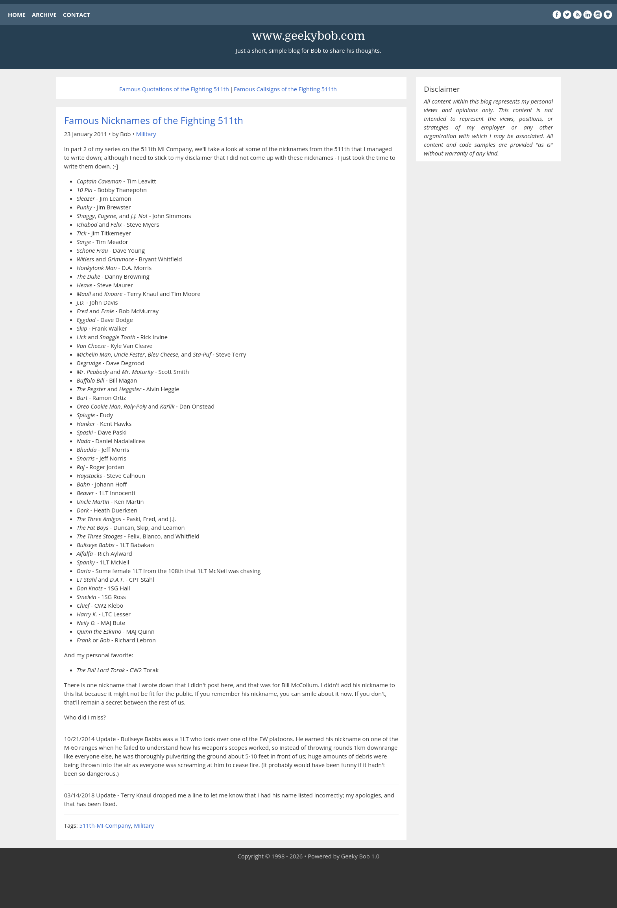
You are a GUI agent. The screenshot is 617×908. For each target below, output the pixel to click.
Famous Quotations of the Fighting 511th (174, 89)
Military (146, 134)
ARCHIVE (44, 14)
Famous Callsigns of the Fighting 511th (285, 89)
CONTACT (76, 14)
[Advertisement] (308, 884)
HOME (17, 14)
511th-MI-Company (105, 825)
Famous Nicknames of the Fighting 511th (153, 120)
